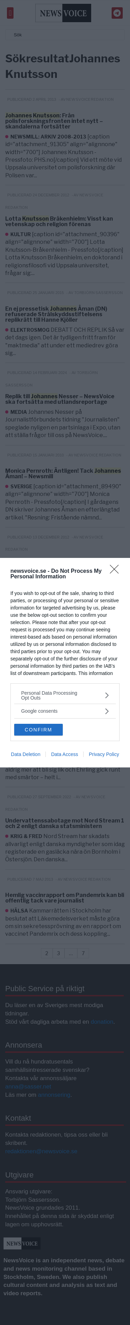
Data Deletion (26, 754)
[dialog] (65, 662)
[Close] (116, 571)
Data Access (64, 754)
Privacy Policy (104, 754)
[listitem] (65, 695)
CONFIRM (38, 729)
